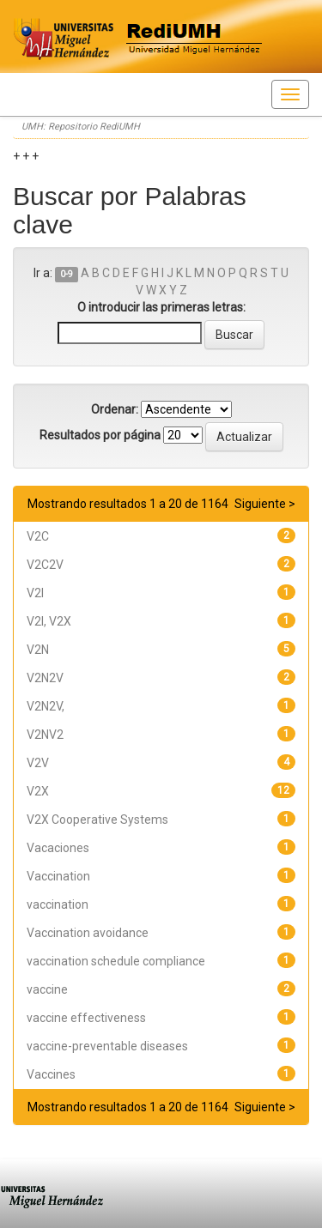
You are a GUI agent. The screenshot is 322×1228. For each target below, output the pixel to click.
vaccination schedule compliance (116, 961)
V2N (38, 649)
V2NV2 (45, 734)
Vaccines (51, 1074)
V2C (38, 536)
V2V (38, 763)
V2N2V (45, 678)
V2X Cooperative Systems (97, 819)
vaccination (57, 904)
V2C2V (45, 565)
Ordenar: (114, 409)
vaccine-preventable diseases (107, 1046)
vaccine (47, 989)
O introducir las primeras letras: (161, 307)
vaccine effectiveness (86, 1018)
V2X (38, 791)
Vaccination (58, 876)
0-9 (66, 274)
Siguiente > (264, 504)
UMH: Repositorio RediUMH (80, 126)
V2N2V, (45, 706)
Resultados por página (100, 435)
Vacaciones (58, 848)
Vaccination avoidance (88, 933)
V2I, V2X (49, 621)
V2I (35, 593)
